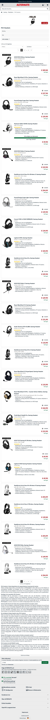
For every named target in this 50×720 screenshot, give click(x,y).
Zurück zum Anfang (25, 655)
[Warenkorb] (47, 4)
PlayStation (10, 12)
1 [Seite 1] (21, 50)
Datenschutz (10, 664)
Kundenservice (25, 695)
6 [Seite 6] (28, 50)
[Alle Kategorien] (2, 4)
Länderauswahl (25, 715)
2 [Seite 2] (24, 50)
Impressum (25, 712)
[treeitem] (25, 39)
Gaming (5, 12)
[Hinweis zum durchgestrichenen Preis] (42, 90)
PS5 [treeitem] (3, 35)
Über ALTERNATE (25, 699)
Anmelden (44, 662)
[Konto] (43, 4)
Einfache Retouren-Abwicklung (25, 1)
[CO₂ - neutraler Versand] (9, 677)
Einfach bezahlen (25, 703)
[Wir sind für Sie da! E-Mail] (37, 687)
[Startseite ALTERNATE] (23, 5)
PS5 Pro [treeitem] (4, 31)
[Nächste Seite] (31, 50)
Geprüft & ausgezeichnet (25, 707)
